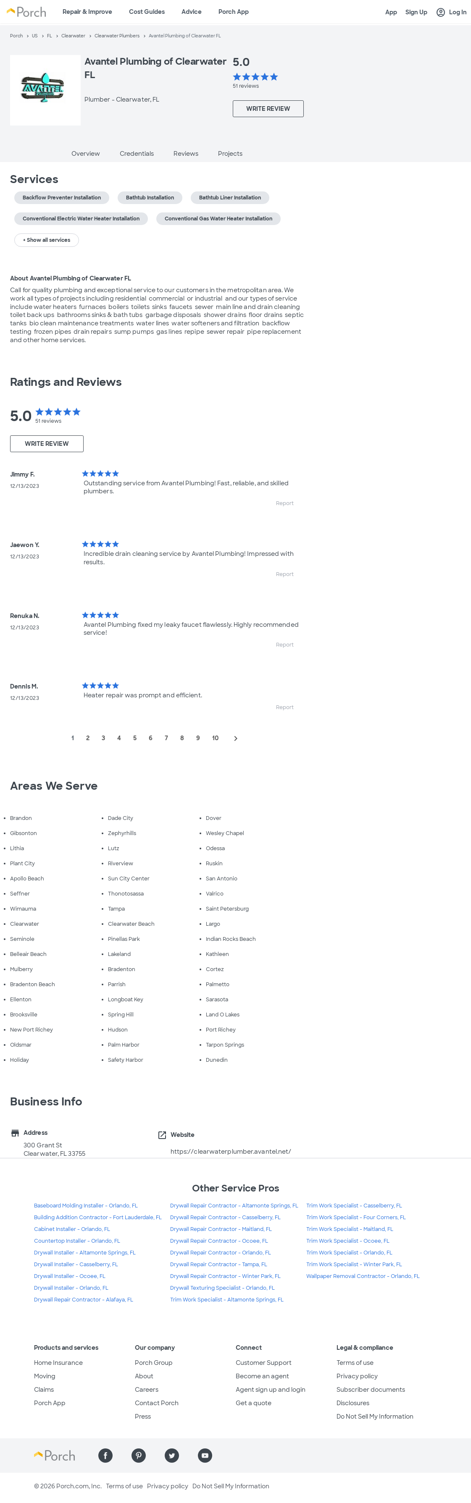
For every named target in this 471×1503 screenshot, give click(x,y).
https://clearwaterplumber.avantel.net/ (231, 1151)
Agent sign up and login (270, 1389)
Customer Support (264, 1363)
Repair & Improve (87, 12)
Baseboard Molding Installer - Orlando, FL (86, 1205)
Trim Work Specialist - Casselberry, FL (354, 1205)
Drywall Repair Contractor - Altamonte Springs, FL (234, 1205)
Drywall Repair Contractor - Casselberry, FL (225, 1217)
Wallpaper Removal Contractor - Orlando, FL (363, 1276)
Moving (44, 1376)
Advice (192, 12)
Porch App (233, 12)
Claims (44, 1389)
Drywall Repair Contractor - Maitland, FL (221, 1229)
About (144, 1376)
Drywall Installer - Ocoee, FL (69, 1276)
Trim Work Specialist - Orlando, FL (349, 1252)
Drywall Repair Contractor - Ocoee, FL (219, 1241)
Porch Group (154, 1363)
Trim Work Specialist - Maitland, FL (349, 1229)
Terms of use (355, 1363)
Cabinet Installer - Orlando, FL (72, 1229)
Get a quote (253, 1403)
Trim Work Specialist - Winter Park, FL (354, 1264)
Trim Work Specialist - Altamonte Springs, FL (227, 1299)
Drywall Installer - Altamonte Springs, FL (85, 1252)
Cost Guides (147, 12)
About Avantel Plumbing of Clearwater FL (70, 278)
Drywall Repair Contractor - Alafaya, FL (83, 1299)
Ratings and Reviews (66, 382)
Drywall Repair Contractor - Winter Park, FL (225, 1276)
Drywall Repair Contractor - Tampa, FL (218, 1264)
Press (143, 1416)
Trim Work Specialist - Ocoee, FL (347, 1241)
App (391, 12)
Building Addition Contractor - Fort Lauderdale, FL (98, 1217)
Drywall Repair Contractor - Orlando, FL (220, 1252)
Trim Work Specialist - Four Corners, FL (356, 1217)
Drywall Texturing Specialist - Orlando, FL (222, 1288)
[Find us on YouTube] (205, 1455)
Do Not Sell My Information (375, 1416)
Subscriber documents (371, 1389)
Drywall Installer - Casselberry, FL (76, 1264)
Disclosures (353, 1403)
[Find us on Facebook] (105, 1455)
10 (215, 738)
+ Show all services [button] (46, 240)
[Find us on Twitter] (172, 1455)
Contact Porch (157, 1403)
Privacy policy (357, 1376)
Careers (146, 1389)
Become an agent (262, 1376)
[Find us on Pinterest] (139, 1455)
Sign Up (416, 12)
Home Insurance (58, 1363)
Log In (451, 12)
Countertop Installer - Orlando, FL (77, 1241)
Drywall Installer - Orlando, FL (71, 1288)
